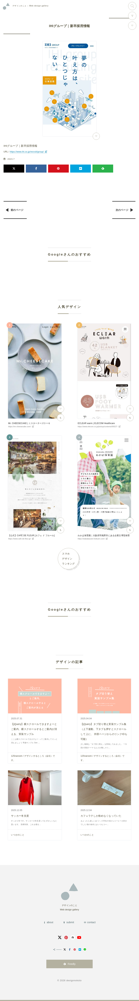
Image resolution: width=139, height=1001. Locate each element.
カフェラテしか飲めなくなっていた (101, 815)
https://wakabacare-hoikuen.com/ (91, 539)
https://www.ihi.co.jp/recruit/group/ (27, 151)
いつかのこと (17, 835)
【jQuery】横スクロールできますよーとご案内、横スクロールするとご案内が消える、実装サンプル (34, 729)
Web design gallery (30, 6)
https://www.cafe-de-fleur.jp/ (19, 539)
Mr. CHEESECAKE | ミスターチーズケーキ (29, 423)
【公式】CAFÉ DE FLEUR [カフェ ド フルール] (31, 535)
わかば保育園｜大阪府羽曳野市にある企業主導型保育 (104, 535)
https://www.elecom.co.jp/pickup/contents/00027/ (97, 427)
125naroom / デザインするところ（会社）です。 (33, 758)
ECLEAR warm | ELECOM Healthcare (96, 423)
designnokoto (74, 980)
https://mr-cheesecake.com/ (19, 427)
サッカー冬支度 (20, 815)
